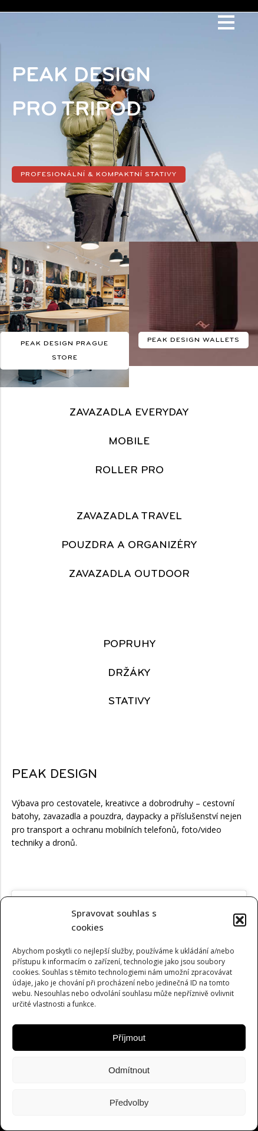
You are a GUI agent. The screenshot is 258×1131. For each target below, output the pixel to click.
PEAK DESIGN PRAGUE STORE (64, 350)
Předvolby (129, 1102)
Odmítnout (129, 1070)
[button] (240, 920)
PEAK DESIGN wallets (193, 340)
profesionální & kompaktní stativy (99, 174)
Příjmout (129, 1038)
